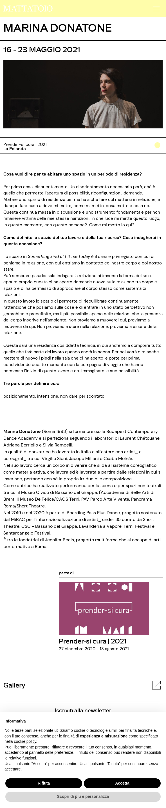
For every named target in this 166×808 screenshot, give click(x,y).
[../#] (158, 149)
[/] (28, 8)
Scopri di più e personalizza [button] (83, 796)
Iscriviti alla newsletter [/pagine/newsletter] (83, 710)
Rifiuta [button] (44, 783)
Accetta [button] (122, 783)
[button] (156, 7)
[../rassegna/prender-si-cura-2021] (104, 608)
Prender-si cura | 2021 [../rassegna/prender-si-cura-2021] (93, 641)
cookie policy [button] (25, 741)
